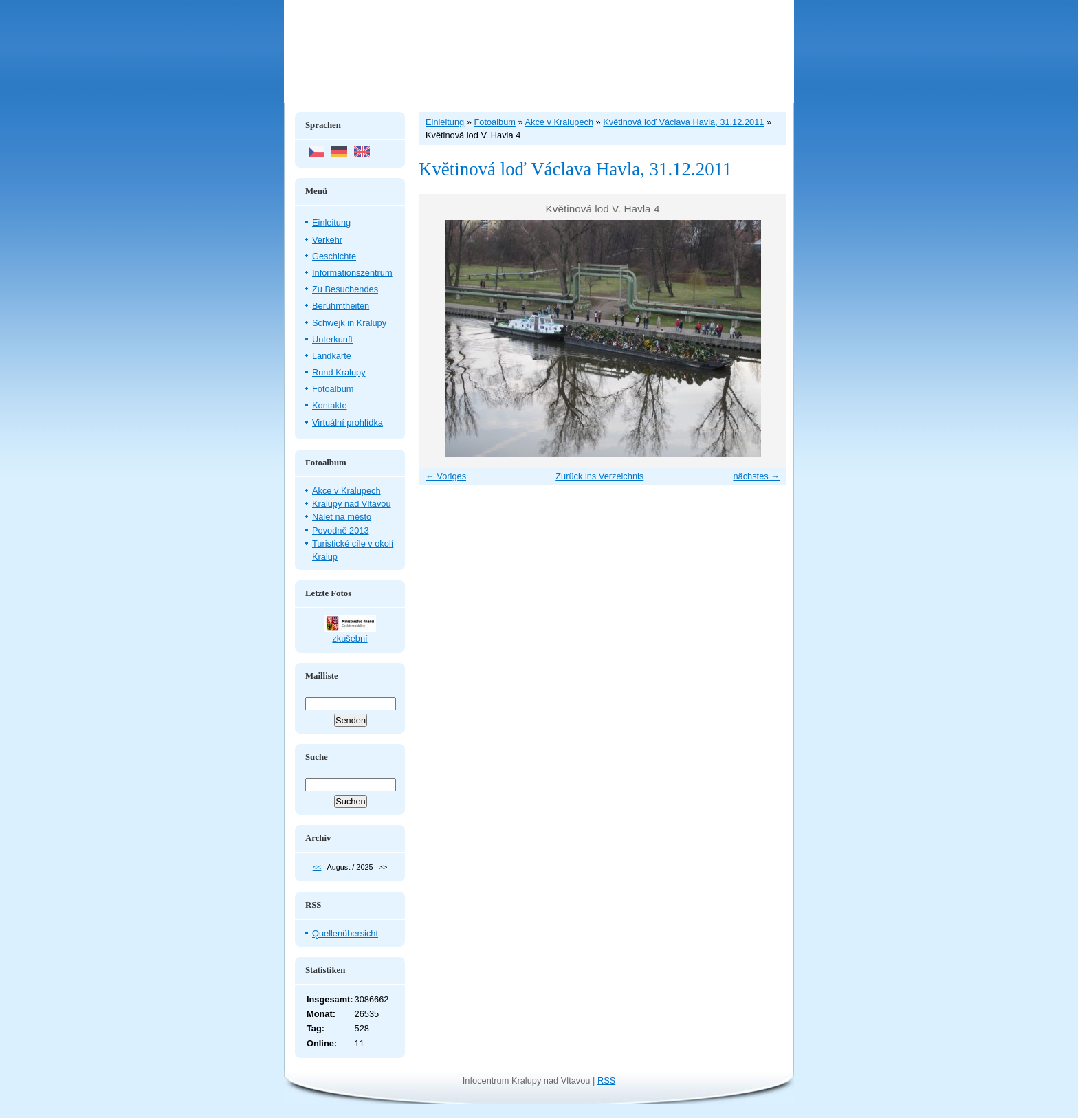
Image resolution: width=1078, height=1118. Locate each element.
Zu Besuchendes (345, 289)
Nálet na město (341, 517)
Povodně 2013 (340, 530)
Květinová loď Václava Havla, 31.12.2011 (683, 122)
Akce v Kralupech (346, 490)
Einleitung (331, 222)
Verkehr (327, 239)
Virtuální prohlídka (347, 422)
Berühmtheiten (340, 305)
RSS (606, 1080)
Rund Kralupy (339, 372)
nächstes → (756, 476)
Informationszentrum (352, 272)
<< (317, 867)
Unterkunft (332, 339)
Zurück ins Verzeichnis (600, 476)
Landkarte (331, 356)
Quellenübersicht (345, 933)
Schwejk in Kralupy (349, 323)
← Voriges (446, 476)
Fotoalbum (332, 389)
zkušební (349, 638)
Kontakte (329, 405)
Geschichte (334, 256)
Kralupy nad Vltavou (351, 503)
